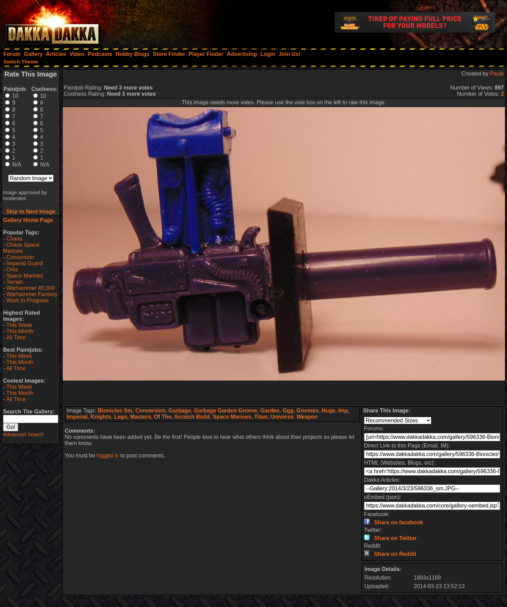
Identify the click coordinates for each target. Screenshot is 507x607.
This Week (19, 325)
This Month (19, 331)
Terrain (14, 282)
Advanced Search (23, 434)
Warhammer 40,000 (31, 288)
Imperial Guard (25, 263)
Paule (497, 74)
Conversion (20, 257)
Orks (12, 269)
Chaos (14, 239)
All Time (16, 337)
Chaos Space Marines (21, 248)
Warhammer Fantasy (32, 294)
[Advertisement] (284, 391)
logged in (108, 455)
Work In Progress (28, 300)
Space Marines (25, 276)
